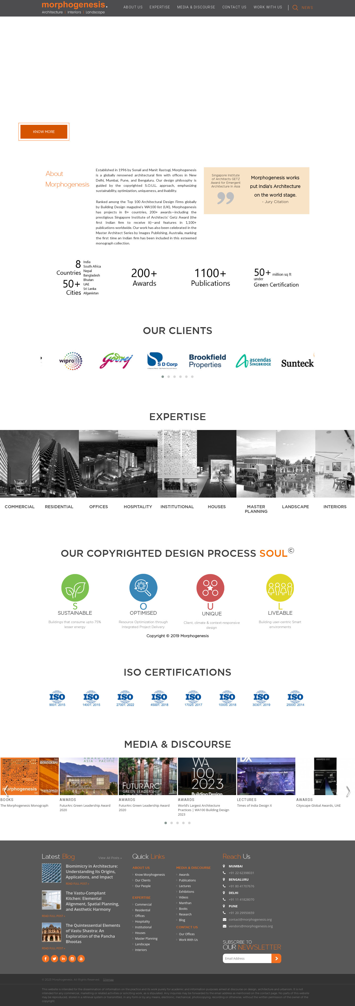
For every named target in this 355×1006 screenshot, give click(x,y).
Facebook (45, 958)
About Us (141, 867)
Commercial (143, 904)
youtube (81, 958)
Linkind (63, 958)
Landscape (142, 944)
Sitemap (108, 979)
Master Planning (146, 938)
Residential (142, 910)
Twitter (54, 958)
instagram (72, 958)
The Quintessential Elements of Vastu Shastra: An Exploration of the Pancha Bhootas (93, 933)
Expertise (141, 897)
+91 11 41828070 (241, 899)
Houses (140, 933)
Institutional (143, 927)
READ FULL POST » (77, 883)
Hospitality (142, 921)
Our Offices (187, 934)
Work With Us (188, 940)
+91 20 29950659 (241, 913)
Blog (182, 920)
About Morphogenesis (67, 177)
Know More (44, 131)
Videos (183, 897)
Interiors (141, 950)
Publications (187, 880)
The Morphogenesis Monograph (24, 805)
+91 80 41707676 (241, 886)
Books (7, 800)
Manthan (185, 903)
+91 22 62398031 (241, 873)
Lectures (247, 800)
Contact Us (187, 927)
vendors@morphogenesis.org (251, 926)
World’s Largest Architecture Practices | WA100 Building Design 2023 (203, 810)
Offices (140, 916)
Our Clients (178, 330)
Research (185, 914)
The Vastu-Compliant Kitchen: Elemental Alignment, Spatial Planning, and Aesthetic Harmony (92, 901)
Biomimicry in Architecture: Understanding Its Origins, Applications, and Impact (92, 871)
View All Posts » (110, 857)
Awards (68, 800)
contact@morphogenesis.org (250, 919)
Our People (143, 886)
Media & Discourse (193, 867)
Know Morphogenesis (150, 875)
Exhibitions (186, 892)
